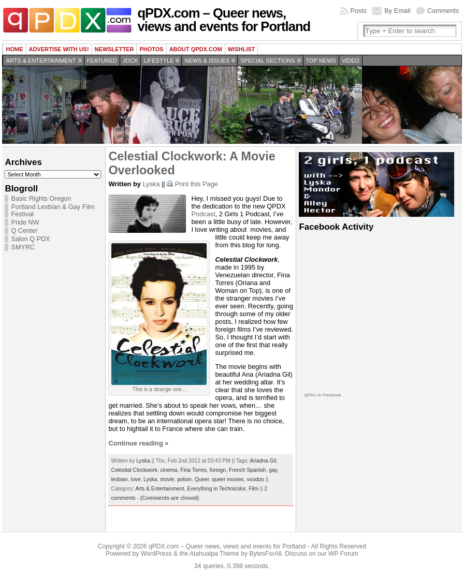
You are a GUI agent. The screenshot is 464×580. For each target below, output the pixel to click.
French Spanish (247, 470)
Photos (151, 49)
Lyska (151, 184)
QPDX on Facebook (322, 395)
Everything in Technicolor (216, 489)
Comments (443, 10)
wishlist (241, 49)
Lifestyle (158, 60)
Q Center (24, 230)
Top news (321, 60)
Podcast (203, 214)
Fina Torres (193, 470)
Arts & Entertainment (41, 60)
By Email (397, 10)
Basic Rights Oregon (41, 198)
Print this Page (196, 184)
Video (350, 60)
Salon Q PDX (30, 239)
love (136, 479)
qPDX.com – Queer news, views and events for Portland (223, 20)
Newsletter (114, 49)
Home (14, 49)
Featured (102, 60)
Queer (202, 479)
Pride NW (25, 222)
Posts (358, 10)
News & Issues (206, 60)
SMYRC (23, 247)
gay (273, 470)
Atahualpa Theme (214, 553)
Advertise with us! (58, 49)
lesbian (119, 479)
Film (253, 489)
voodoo (255, 479)
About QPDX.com (195, 49)
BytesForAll (265, 553)
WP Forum (343, 553)
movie (167, 479)
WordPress (156, 553)
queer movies (227, 479)
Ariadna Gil (263, 461)
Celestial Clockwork (134, 470)
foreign (218, 470)
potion (184, 479)
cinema (168, 470)
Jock (130, 60)
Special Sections (267, 60)
